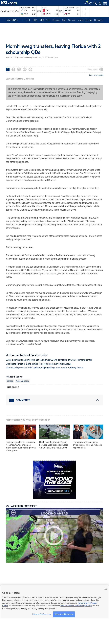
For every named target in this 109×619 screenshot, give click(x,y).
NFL (28, 20)
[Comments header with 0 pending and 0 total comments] (54, 400)
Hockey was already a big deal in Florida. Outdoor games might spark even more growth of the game (21, 446)
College (56, 20)
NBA (35, 20)
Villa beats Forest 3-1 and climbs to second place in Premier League (39, 363)
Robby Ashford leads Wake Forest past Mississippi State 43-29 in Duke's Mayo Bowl (53, 444)
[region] (54, 602)
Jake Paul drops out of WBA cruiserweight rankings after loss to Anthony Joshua (44, 367)
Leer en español (96, 75)
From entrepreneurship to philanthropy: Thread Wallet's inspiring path (87, 444)
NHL (48, 20)
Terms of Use (83, 603)
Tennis (80, 20)
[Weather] (88, 3)
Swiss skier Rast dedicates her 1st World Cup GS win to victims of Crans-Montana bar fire (49, 359)
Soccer (71, 20)
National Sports (22, 381)
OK (106, 589)
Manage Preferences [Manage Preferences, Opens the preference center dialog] (41, 614)
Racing (89, 20)
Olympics (98, 20)
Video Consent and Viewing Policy (76, 605)
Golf (64, 20)
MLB (41, 20)
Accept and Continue (64, 614)
